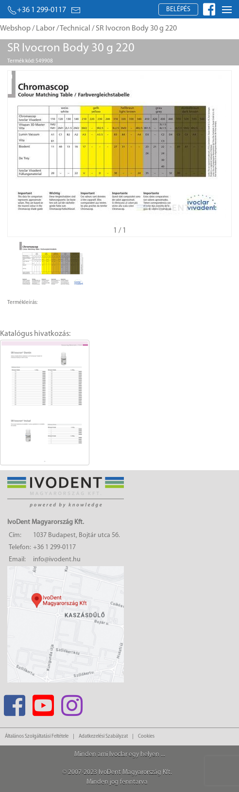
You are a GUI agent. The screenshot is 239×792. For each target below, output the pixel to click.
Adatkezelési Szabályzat (103, 736)
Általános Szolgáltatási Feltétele (36, 736)
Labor (45, 28)
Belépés (178, 9)
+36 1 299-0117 (36, 10)
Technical (75, 28)
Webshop (15, 28)
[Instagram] (71, 702)
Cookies (146, 736)
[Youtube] (43, 702)
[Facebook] (14, 702)
